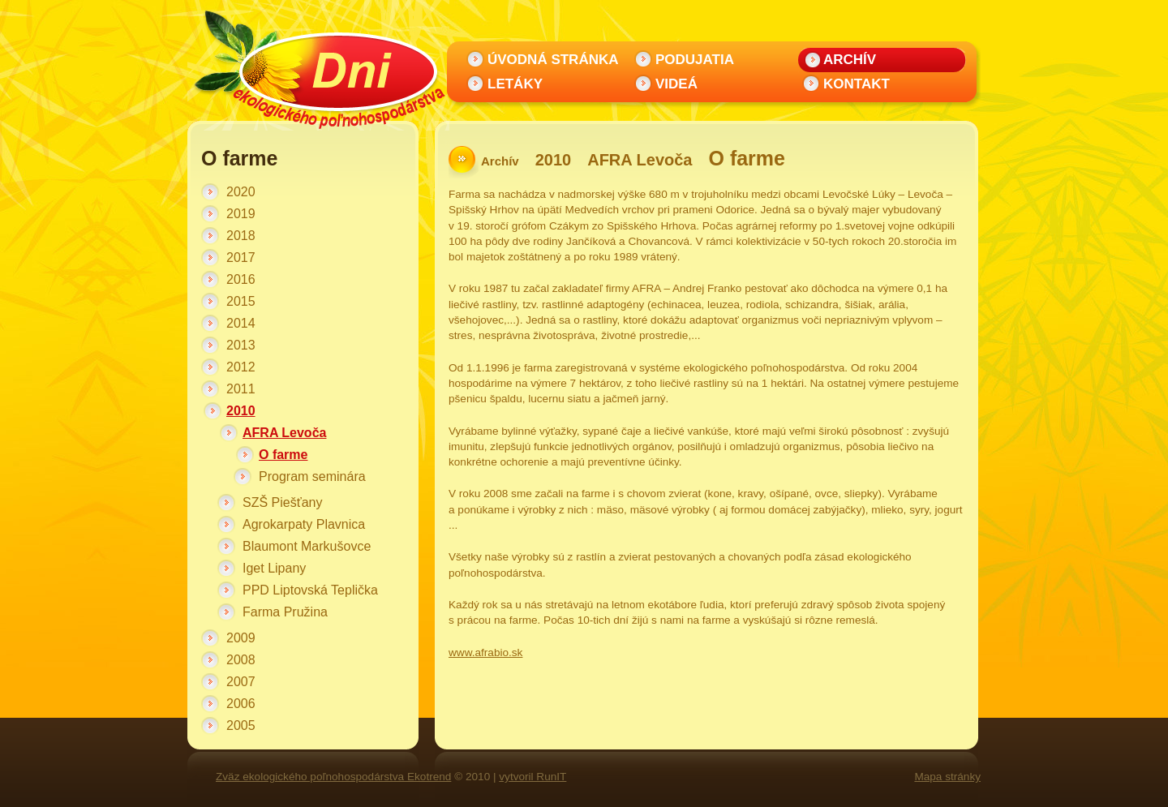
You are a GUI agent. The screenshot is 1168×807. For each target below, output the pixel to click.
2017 (241, 257)
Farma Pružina (285, 612)
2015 (241, 301)
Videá (676, 84)
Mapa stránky (947, 777)
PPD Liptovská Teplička (310, 590)
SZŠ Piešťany (282, 502)
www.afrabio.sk (485, 652)
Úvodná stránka (553, 59)
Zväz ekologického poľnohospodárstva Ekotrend (333, 777)
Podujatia (694, 59)
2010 (241, 411)
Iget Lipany (274, 568)
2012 (241, 367)
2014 (241, 323)
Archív (849, 59)
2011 (241, 389)
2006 (241, 703)
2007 (241, 682)
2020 (241, 192)
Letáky (515, 84)
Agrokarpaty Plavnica (304, 524)
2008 (241, 660)
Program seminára (312, 476)
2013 (241, 345)
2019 (241, 214)
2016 (241, 279)
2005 (241, 725)
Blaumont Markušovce (307, 546)
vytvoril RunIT (532, 777)
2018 (241, 236)
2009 (241, 638)
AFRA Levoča (284, 433)
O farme (283, 454)
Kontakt (856, 84)
